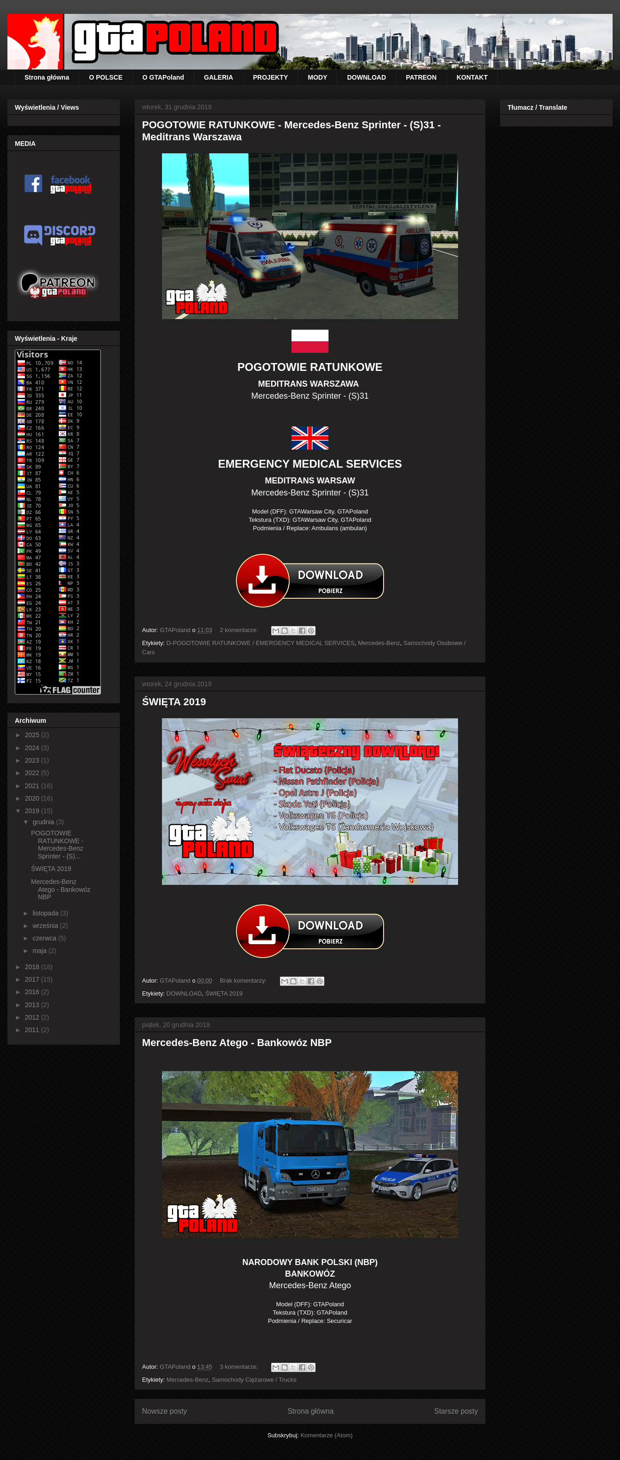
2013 (33, 1005)
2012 (33, 1017)
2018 (33, 967)
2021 (33, 786)
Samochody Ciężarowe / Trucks (254, 1379)
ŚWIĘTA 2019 (174, 702)
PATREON (421, 77)
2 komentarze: (240, 630)
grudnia (44, 822)
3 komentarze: (240, 1366)
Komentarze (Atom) (326, 1435)
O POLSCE (105, 77)
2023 (33, 760)
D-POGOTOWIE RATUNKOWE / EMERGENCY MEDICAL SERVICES (261, 642)
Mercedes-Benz (379, 642)
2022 (33, 773)
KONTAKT (472, 77)
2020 (33, 798)
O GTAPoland (163, 77)
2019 (33, 811)
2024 (33, 748)
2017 (33, 979)
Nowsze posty (164, 1411)
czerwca (45, 938)
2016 (33, 992)
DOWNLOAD (366, 77)
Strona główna (47, 77)
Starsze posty (456, 1411)
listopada (46, 913)
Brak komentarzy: (244, 980)
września (46, 925)
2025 (33, 735)
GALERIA (218, 77)
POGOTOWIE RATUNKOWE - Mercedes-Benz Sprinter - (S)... (57, 844)
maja (40, 950)
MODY (317, 77)
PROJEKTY (270, 77)
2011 (33, 1030)
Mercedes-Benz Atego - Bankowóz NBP (237, 1042)
